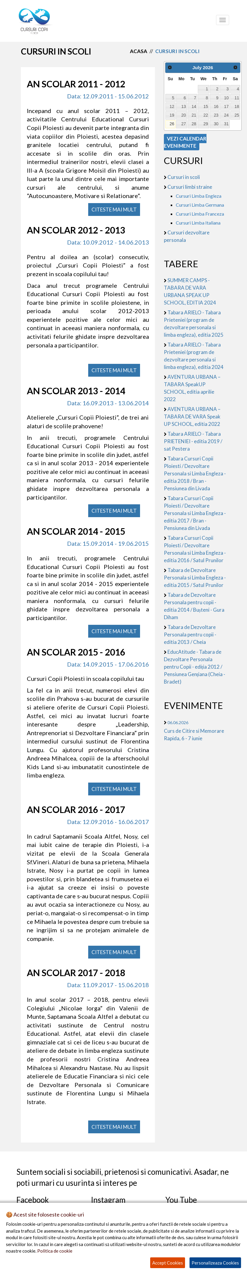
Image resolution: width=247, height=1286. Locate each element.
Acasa (138, 51)
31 (226, 123)
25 (236, 115)
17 (226, 106)
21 (194, 115)
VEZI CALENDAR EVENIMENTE (185, 142)
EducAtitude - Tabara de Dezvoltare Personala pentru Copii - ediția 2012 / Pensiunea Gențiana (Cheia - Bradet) (195, 667)
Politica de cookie (54, 1250)
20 (183, 115)
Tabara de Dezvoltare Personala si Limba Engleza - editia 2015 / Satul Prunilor (195, 577)
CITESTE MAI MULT (114, 209)
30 (216, 123)
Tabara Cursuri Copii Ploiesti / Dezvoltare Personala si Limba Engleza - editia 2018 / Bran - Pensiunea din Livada (195, 473)
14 (194, 106)
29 (205, 123)
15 (205, 106)
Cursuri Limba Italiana (198, 222)
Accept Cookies (167, 1262)
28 (194, 123)
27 (183, 123)
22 (205, 115)
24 (226, 115)
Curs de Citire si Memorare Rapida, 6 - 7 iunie (194, 730)
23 (216, 115)
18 (236, 106)
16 (216, 106)
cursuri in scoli (177, 51)
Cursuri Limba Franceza (200, 214)
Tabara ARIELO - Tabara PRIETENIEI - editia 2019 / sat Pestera (193, 441)
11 (236, 97)
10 (226, 97)
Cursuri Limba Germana (200, 205)
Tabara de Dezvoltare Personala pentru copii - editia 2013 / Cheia (190, 634)
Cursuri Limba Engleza (198, 196)
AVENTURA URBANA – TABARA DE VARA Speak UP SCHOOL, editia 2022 (192, 416)
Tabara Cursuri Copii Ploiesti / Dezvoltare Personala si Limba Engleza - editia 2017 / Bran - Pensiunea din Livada (195, 513)
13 (183, 106)
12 (172, 106)
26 (172, 123)
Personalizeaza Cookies (215, 1262)
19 (172, 115)
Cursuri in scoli (183, 177)
